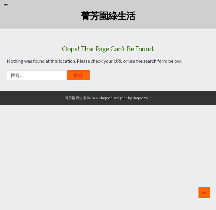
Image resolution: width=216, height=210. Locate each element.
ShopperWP (141, 98)
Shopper (105, 98)
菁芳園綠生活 (108, 15)
